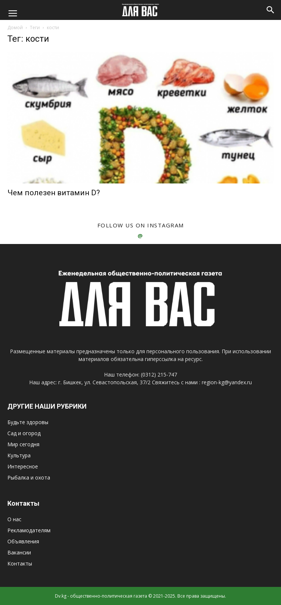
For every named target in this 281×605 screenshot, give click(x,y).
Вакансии (19, 552)
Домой (15, 27)
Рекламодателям (29, 530)
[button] (270, 10)
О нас (14, 519)
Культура (19, 455)
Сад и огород (24, 433)
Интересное (22, 466)
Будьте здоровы (27, 422)
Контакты (19, 563)
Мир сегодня (23, 444)
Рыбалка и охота (28, 477)
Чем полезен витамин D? (53, 192)
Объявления (23, 541)
